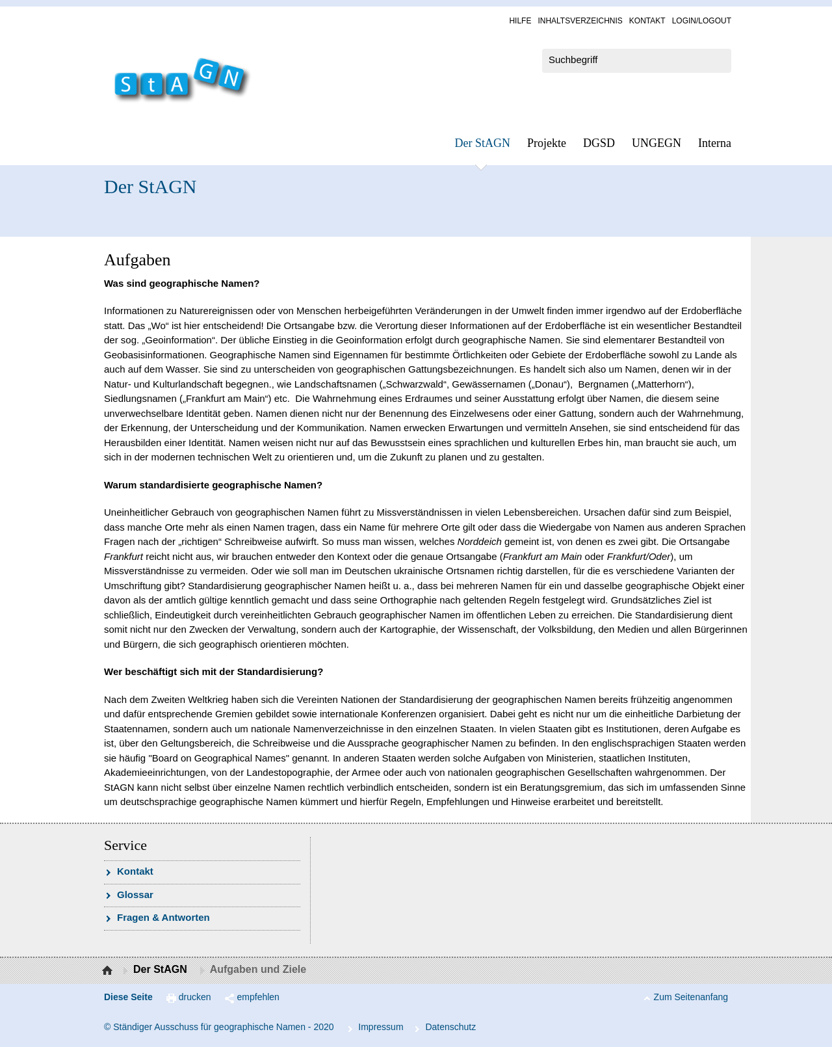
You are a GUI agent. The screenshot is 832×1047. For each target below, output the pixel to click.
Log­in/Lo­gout (701, 20)
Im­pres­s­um (380, 1027)
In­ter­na (714, 143)
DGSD (599, 143)
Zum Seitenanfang (691, 997)
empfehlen (258, 997)
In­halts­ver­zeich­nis (580, 20)
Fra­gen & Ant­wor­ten (163, 917)
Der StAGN (483, 143)
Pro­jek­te (546, 143)
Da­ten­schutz (450, 1027)
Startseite (109, 971)
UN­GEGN (656, 143)
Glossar (135, 894)
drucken (195, 997)
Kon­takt (647, 20)
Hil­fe (520, 20)
